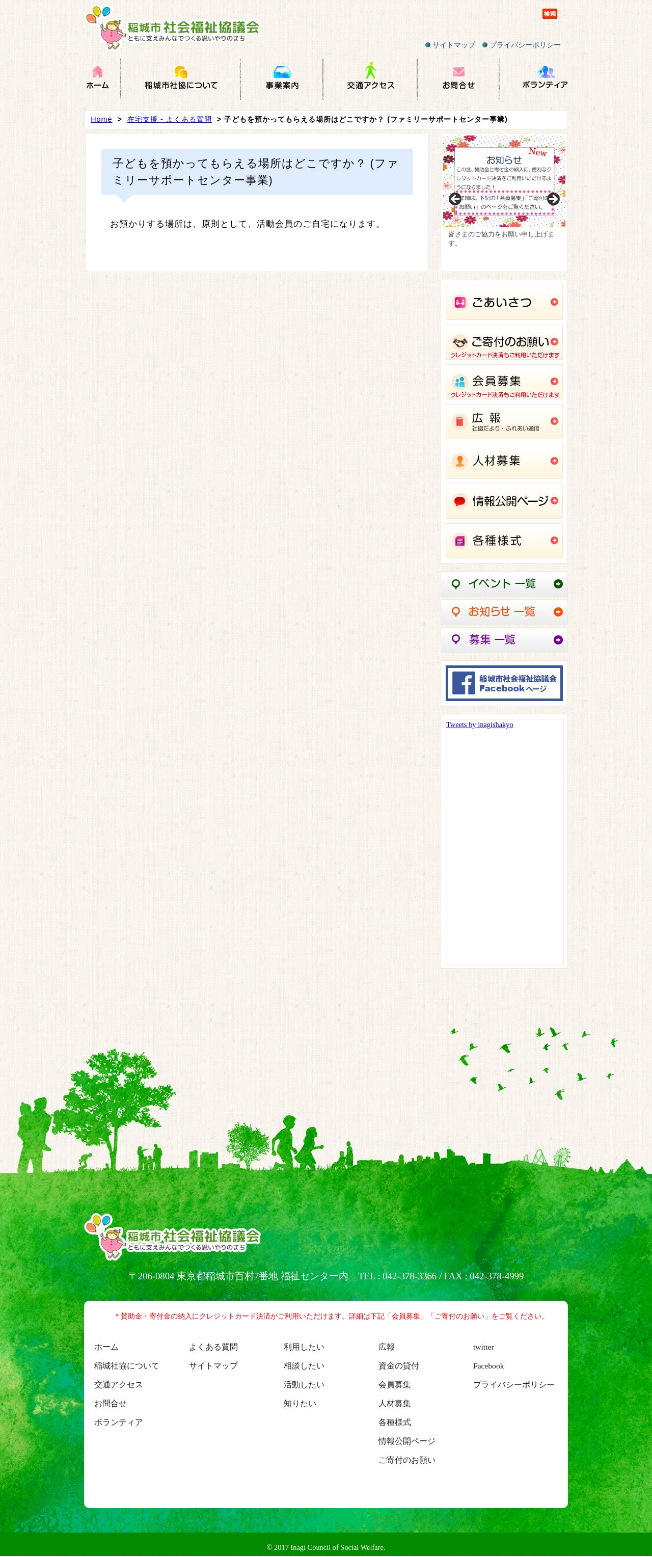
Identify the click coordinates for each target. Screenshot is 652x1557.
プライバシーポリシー (521, 45)
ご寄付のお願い (407, 1460)
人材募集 (394, 1403)
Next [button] (552, 199)
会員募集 (394, 1384)
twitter (483, 1347)
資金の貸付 (398, 1365)
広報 (386, 1347)
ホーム (106, 1347)
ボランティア (118, 1422)
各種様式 (394, 1422)
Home (101, 119)
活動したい (304, 1384)
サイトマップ (450, 45)
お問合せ (110, 1403)
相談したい (304, 1365)
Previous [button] (456, 199)
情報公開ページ (407, 1441)
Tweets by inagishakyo (479, 724)
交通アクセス (118, 1384)
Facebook (488, 1365)
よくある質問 (213, 1347)
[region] (504, 203)
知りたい (300, 1403)
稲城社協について (126, 1365)
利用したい (304, 1347)
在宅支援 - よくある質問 (169, 119)
